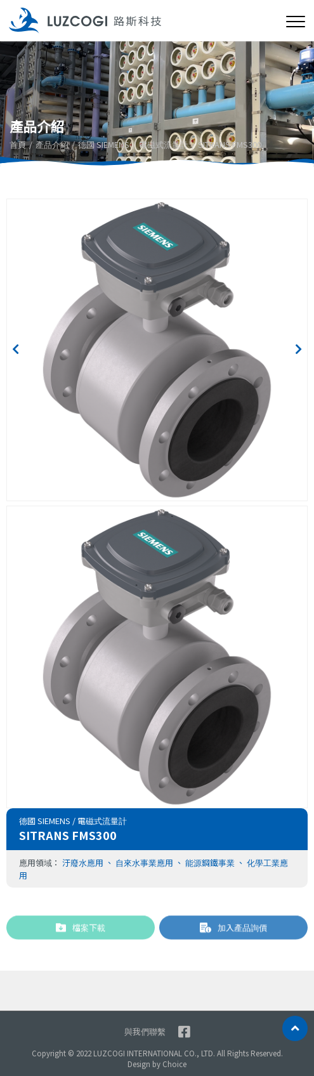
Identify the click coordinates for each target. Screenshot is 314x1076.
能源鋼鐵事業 (210, 862)
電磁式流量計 (163, 144)
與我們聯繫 (145, 1031)
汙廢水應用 (82, 862)
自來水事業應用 (144, 862)
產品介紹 (52, 144)
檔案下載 (80, 928)
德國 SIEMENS (103, 144)
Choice (174, 1064)
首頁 (18, 144)
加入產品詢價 (233, 928)
